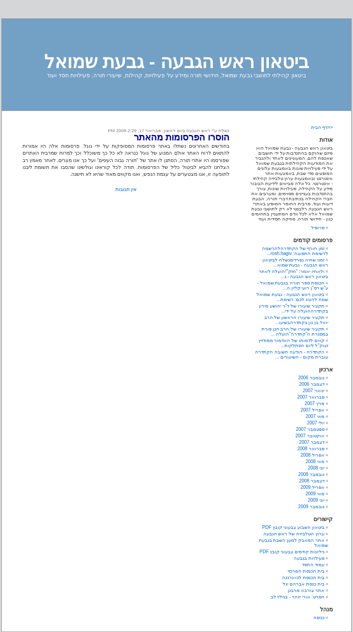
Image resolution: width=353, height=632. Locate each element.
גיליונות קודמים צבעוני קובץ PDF (292, 551)
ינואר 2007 (314, 390)
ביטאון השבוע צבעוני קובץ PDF (293, 527)
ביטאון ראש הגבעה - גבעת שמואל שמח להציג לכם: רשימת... (292, 297)
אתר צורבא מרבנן (306, 590)
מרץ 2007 (315, 403)
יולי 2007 (316, 422)
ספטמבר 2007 (310, 429)
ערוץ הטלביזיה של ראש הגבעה (294, 533)
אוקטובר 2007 (310, 435)
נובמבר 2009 (311, 506)
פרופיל (318, 227)
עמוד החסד (313, 564)
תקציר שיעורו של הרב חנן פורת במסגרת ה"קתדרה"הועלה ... (295, 331)
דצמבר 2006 (312, 384)
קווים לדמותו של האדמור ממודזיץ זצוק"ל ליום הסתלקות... (293, 343)
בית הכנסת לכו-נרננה (303, 577)
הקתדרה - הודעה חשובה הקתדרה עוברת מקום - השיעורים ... (291, 354)
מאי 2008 (315, 461)
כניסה (319, 617)
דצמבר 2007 (312, 442)
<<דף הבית (322, 127)
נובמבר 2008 (311, 474)
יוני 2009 (316, 500)
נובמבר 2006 (311, 377)
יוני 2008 (316, 467)
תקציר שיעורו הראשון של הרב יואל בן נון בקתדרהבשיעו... (296, 320)
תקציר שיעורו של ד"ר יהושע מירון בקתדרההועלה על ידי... (293, 308)
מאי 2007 (315, 416)
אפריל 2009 (313, 487)
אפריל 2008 (313, 455)
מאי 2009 (315, 493)
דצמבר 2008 (312, 480)
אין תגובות (126, 189)
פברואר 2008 (311, 448)
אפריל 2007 (313, 409)
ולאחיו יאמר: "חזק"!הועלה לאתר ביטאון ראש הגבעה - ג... (293, 274)
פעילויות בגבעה (309, 558)
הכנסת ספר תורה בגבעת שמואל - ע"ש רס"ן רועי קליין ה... (292, 285)
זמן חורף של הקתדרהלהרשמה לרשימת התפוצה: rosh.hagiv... (295, 251)
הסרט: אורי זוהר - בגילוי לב (298, 596)
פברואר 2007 (311, 397)
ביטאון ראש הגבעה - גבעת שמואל (176, 62)
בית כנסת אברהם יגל (303, 583)
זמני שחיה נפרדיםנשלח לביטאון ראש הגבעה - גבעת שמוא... (295, 262)
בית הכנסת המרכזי (306, 571)
